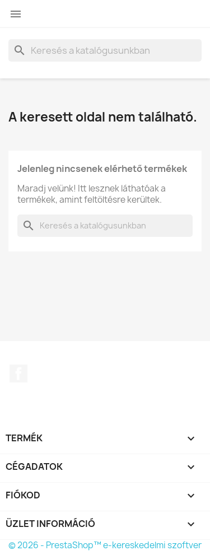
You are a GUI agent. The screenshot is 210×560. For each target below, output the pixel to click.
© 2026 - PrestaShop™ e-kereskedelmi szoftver (105, 545)
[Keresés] (105, 50)
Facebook (18, 373)
